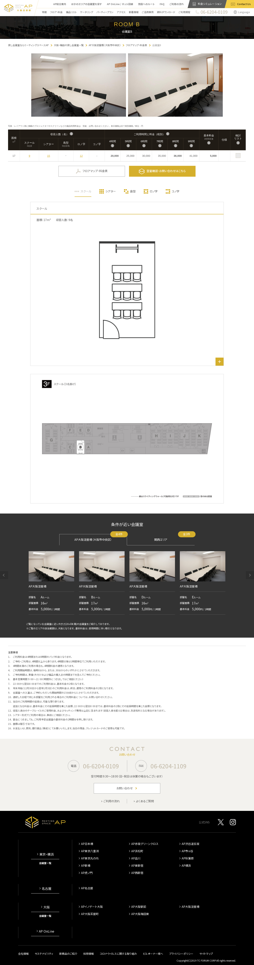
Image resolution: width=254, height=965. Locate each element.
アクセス (121, 12)
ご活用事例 (148, 12)
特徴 (44, 12)
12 (81, 155)
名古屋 (46, 888)
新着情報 (133, 12)
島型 (133, 191)
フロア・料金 (56, 12)
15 (48, 155)
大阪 (46, 907)
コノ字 (175, 191)
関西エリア (174, 538)
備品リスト (71, 12)
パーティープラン (104, 12)
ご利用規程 (184, 12)
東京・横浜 (46, 854)
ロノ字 (154, 191)
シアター (110, 191)
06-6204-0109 (101, 766)
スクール (86, 191)
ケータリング (86, 12)
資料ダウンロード (166, 12)
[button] (4, 575)
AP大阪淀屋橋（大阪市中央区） (100, 538)
